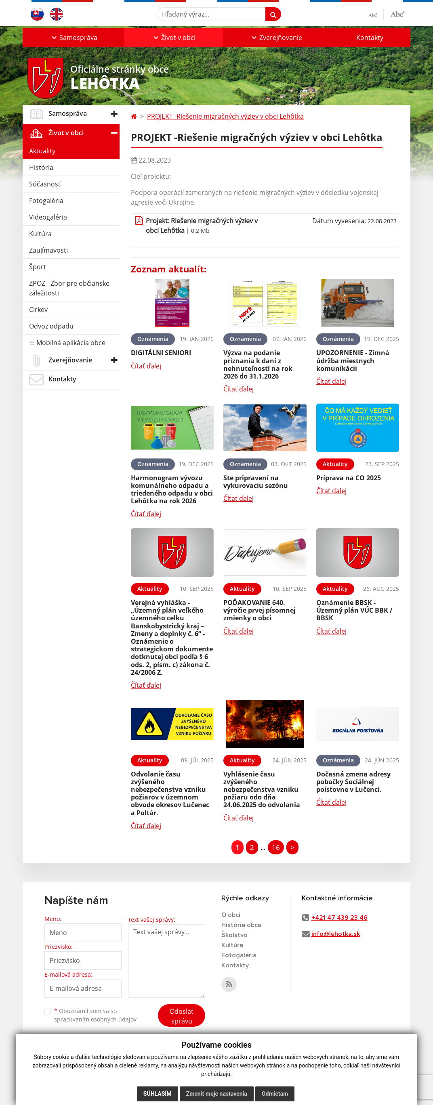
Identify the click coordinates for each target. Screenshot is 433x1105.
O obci (230, 915)
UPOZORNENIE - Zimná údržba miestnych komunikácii (352, 360)
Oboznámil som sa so (95, 1015)
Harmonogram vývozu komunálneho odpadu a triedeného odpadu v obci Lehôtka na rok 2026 (172, 489)
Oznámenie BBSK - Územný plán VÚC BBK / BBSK (354, 610)
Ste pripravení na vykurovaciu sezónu (255, 481)
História (41, 167)
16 (276, 847)
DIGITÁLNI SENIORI (161, 352)
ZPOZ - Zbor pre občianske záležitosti (69, 288)
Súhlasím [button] (157, 1093)
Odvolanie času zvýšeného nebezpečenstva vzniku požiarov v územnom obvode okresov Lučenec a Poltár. (170, 793)
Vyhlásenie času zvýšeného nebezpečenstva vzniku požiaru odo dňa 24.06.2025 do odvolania (261, 790)
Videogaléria (48, 217)
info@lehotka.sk (335, 934)
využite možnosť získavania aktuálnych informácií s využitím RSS (72, 1055)
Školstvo (234, 935)
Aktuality (42, 150)
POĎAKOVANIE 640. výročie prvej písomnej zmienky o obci (259, 610)
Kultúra (40, 233)
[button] (73, 37)
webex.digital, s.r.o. (76, 1075)
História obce (241, 925)
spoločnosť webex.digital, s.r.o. (107, 1083)
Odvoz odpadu (51, 326)
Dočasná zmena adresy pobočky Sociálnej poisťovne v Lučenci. (353, 782)
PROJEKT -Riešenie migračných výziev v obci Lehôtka (225, 116)
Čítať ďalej (146, 366)
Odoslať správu (181, 1016)
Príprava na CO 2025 (348, 477)
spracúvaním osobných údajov (95, 1019)
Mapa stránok (88, 1068)
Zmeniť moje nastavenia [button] (216, 1093)
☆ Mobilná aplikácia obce (67, 342)
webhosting (37, 1075)
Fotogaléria (46, 200)
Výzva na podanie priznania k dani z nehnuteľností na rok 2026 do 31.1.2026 (257, 364)
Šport (37, 266)
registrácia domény (45, 1083)
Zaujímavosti (48, 250)
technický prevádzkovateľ (53, 1091)
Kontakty (369, 37)
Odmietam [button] (275, 1093)
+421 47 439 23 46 (339, 918)
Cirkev (38, 309)
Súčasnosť (45, 184)
